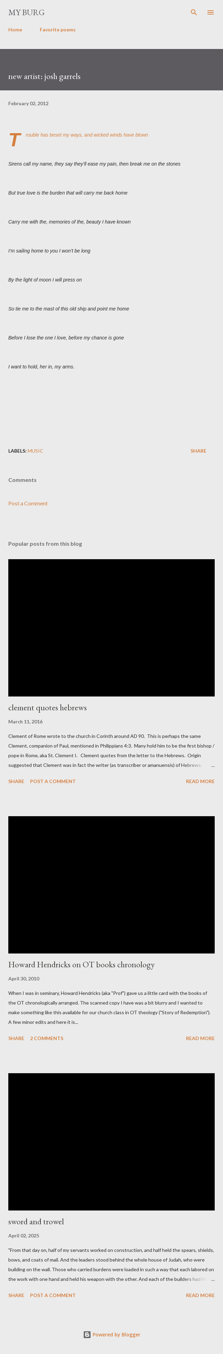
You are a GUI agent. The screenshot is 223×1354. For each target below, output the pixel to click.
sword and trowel (36, 1221)
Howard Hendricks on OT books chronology (81, 964)
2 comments (46, 1038)
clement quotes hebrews (47, 707)
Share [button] (198, 451)
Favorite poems (58, 29)
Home (15, 29)
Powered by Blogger (111, 1334)
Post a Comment (28, 503)
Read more (200, 781)
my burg (26, 12)
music (35, 451)
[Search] (194, 12)
